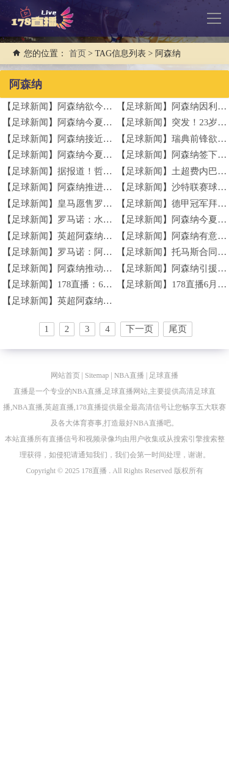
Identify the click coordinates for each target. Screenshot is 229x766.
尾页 (178, 329)
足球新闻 (30, 106)
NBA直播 (129, 375)
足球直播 (163, 375)
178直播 (94, 470)
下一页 (139, 329)
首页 (77, 53)
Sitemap (97, 375)
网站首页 (65, 375)
